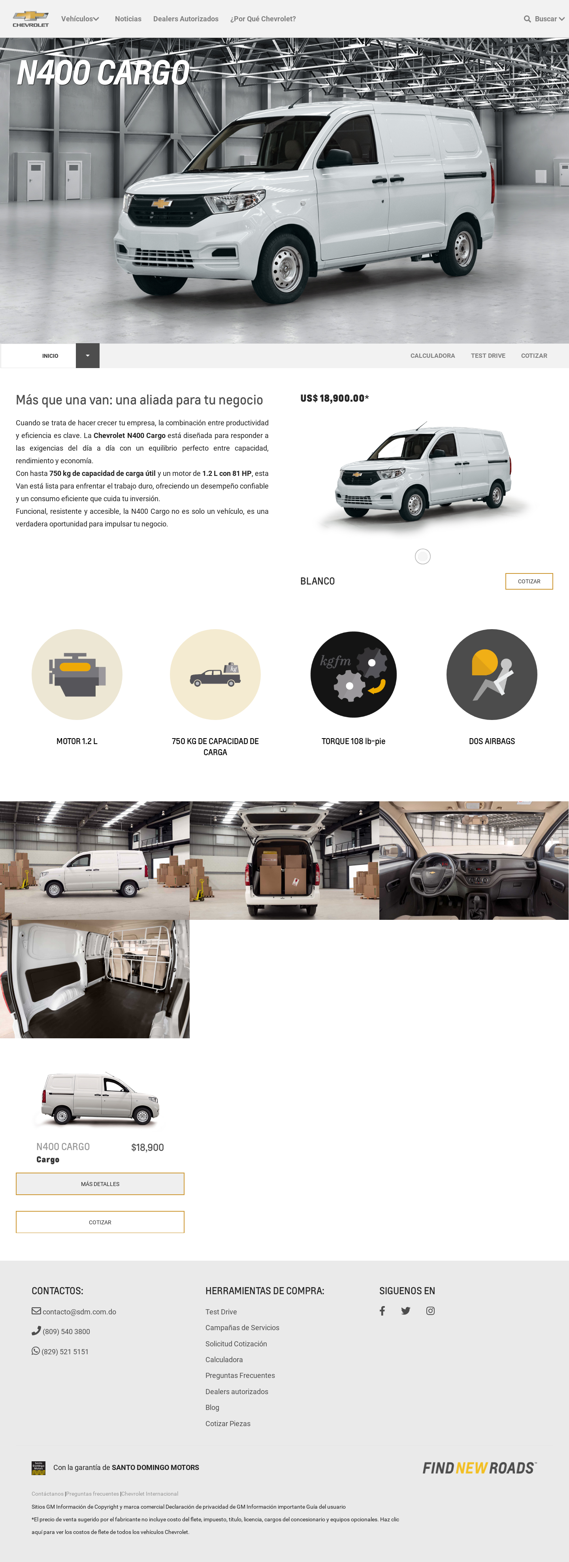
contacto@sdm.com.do (74, 1311)
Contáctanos (48, 1493)
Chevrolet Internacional (149, 1493)
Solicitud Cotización (236, 1343)
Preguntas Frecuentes (240, 1375)
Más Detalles (100, 1183)
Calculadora (224, 1359)
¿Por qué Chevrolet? (263, 18)
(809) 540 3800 (61, 1331)
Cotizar (529, 581)
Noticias (128, 18)
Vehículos (80, 18)
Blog (212, 1407)
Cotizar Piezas (228, 1423)
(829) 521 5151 (60, 1351)
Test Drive (221, 1311)
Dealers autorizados (186, 18)
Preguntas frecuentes (92, 1493)
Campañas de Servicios (242, 1327)
